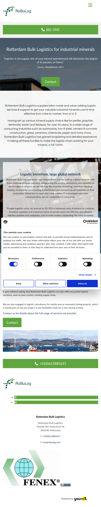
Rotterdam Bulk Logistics (50, 416)
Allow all (82, 283)
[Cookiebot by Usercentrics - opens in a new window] (85, 222)
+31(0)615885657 (51, 436)
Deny (18, 283)
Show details (85, 275)
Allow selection (50, 283)
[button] (50, 29)
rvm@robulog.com (51, 442)
